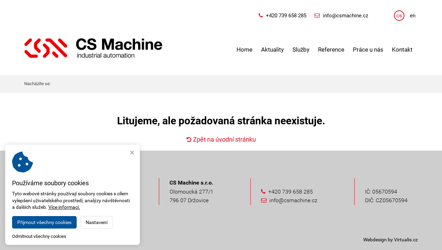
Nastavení (96, 222)
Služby (300, 49)
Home (244, 49)
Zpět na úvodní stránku (221, 139)
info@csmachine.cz (345, 15)
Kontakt (402, 49)
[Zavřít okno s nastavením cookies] (132, 153)
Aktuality (272, 49)
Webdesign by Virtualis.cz (390, 239)
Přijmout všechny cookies (44, 222)
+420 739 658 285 (286, 15)
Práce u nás (368, 49)
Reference (331, 49)
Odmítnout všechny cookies (39, 236)
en (412, 15)
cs (399, 15)
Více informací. (64, 207)
